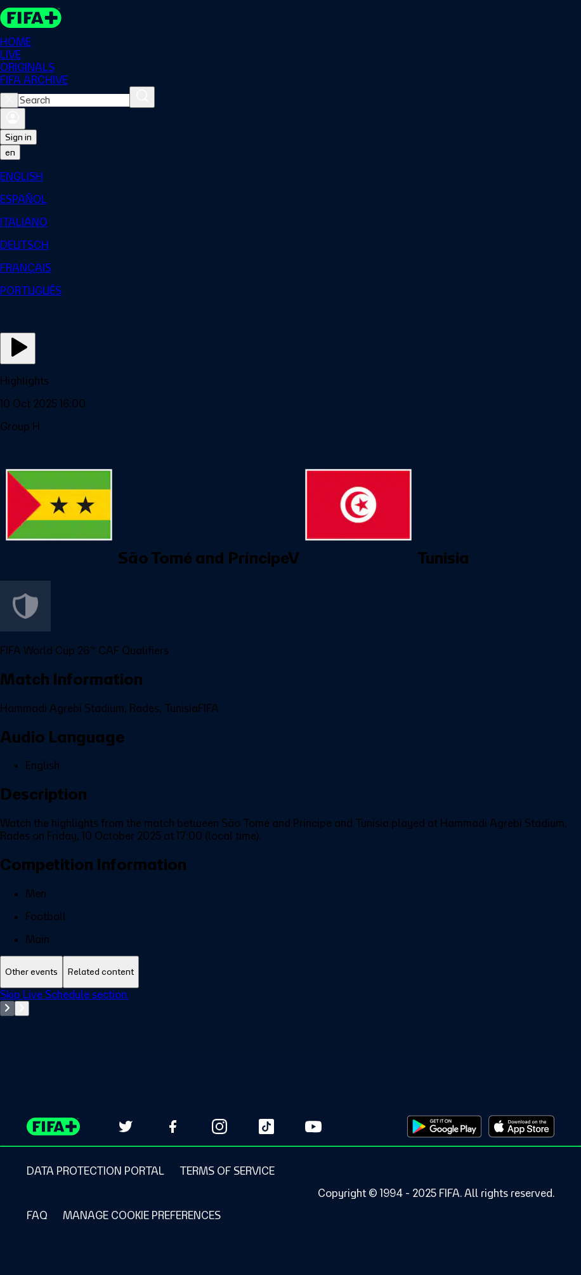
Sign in (18, 137)
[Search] (142, 97)
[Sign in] (12, 118)
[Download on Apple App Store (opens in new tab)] (521, 1126)
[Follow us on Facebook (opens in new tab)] (172, 1126)
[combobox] (73, 100)
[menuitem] (290, 176)
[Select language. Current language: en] (10, 152)
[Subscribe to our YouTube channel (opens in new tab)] (313, 1126)
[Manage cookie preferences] (142, 1215)
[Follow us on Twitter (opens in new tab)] (126, 1126)
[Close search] (9, 100)
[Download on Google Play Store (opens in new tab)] (444, 1126)
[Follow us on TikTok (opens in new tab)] (266, 1126)
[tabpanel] (290, 1020)
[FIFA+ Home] (31, 18)
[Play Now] (18, 348)
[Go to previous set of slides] (7, 1008)
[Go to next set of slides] (22, 1008)
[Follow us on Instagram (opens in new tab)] (219, 1126)
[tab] (31, 972)
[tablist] (290, 972)
